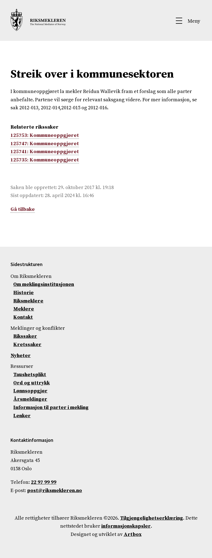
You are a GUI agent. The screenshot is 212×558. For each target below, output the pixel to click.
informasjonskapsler (126, 526)
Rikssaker (25, 336)
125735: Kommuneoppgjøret (44, 160)
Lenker (22, 416)
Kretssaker (27, 344)
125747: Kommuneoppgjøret (44, 143)
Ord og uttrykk (31, 383)
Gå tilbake (22, 209)
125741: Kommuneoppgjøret (44, 151)
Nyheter (20, 355)
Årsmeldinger (30, 399)
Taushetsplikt (29, 374)
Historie (23, 292)
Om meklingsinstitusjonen (43, 284)
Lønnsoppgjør (30, 391)
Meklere (23, 309)
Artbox (133, 534)
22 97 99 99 (43, 482)
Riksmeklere (28, 301)
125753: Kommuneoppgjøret (44, 135)
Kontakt (23, 317)
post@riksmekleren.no (54, 490)
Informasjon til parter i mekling (51, 407)
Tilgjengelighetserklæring (151, 518)
